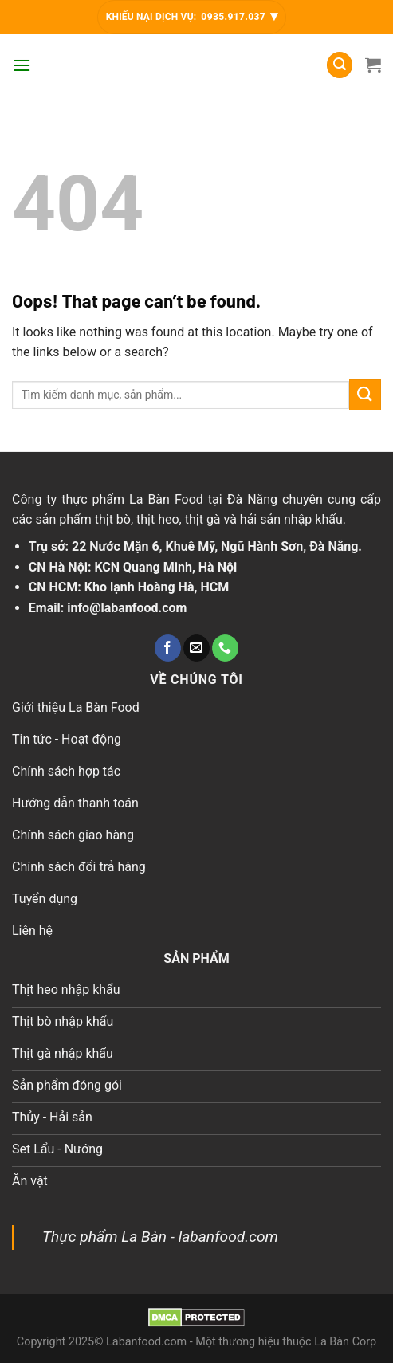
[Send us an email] (196, 648)
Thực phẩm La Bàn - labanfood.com (160, 1236)
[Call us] (225, 648)
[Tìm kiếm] (339, 65)
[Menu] (21, 64)
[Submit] (365, 394)
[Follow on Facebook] (168, 648)
